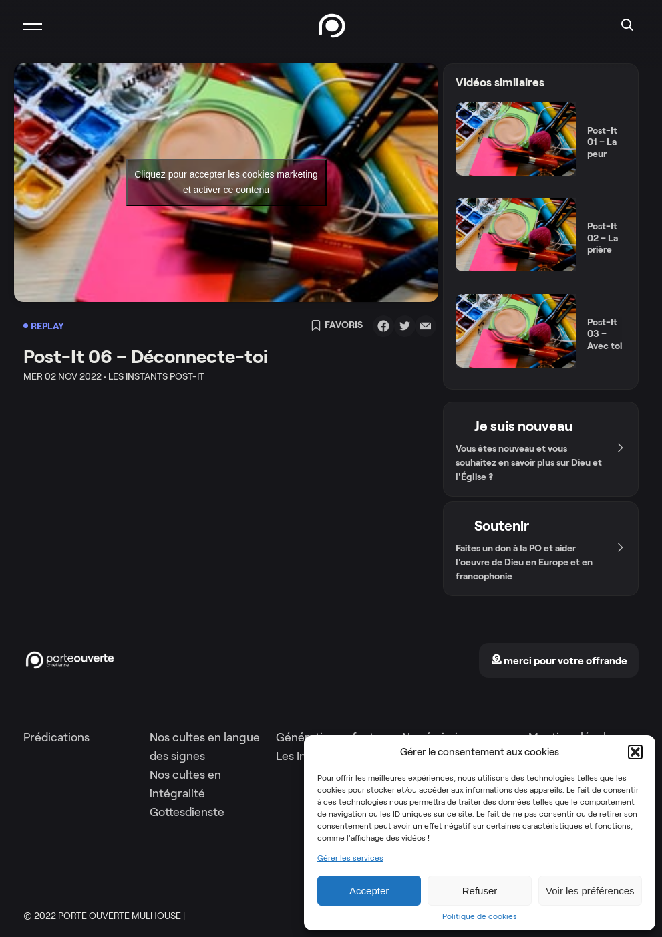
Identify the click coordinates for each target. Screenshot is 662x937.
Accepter (369, 890)
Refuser (480, 890)
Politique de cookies (479, 916)
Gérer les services (350, 858)
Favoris (337, 326)
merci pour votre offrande (559, 660)
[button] (635, 752)
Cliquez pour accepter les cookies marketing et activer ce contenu (226, 182)
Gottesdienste (187, 812)
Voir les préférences (590, 890)
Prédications (56, 737)
